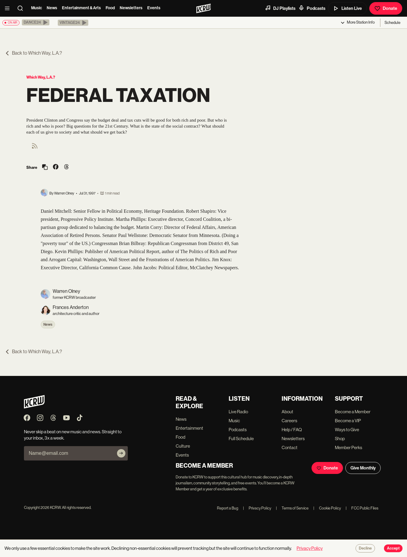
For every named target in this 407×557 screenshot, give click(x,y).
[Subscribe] (121, 453)
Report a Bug (227, 508)
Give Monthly (363, 468)
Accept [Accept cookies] (393, 548)
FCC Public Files (362, 508)
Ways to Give (347, 429)
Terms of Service (292, 508)
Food (110, 7)
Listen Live (347, 8)
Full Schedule (241, 438)
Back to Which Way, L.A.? (33, 53)
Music (36, 7)
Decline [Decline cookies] (365, 548)
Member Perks (348, 447)
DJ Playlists (280, 8)
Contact (289, 447)
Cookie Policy (327, 508)
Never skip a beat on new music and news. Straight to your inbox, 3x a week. (73, 434)
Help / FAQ (292, 429)
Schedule (392, 22)
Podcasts (311, 8)
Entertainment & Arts (81, 7)
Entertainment (189, 428)
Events (153, 7)
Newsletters (131, 7)
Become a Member (352, 411)
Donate (385, 8)
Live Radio (238, 411)
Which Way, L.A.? (40, 77)
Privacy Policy (257, 508)
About (287, 411)
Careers (289, 420)
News (52, 7)
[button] (35, 22)
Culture (183, 446)
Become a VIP (348, 420)
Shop (340, 438)
